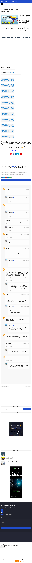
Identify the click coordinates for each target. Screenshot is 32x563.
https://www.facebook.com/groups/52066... (7, 136)
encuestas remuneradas (22, 172)
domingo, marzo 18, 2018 (25, 248)
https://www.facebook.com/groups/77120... (7, 91)
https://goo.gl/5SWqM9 (10, 72)
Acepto (17, 561)
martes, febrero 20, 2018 (25, 234)
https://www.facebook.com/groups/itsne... (7, 106)
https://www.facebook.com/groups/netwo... (7, 113)
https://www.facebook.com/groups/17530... (7, 109)
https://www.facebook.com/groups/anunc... (7, 102)
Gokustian (3, 13)
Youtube (13, 1)
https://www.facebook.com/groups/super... (7, 96)
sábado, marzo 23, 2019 (25, 357)
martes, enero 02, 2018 (25, 189)
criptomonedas (4, 418)
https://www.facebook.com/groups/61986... (7, 92)
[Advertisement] (16, 394)
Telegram (9, 1)
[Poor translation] (3, 547)
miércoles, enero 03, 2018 (25, 205)
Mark (7, 234)
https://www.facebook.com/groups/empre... (7, 124)
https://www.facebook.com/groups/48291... (7, 103)
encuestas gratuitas (5, 172)
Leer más (22, 561)
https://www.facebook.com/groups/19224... (7, 129)
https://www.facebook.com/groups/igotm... (7, 89)
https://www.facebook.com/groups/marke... (7, 107)
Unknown (8, 189)
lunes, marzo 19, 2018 (25, 260)
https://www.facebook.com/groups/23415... (7, 108)
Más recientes (5, 386)
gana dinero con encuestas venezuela (16, 174)
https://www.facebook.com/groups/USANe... (8, 104)
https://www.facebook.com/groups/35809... (7, 137)
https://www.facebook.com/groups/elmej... (7, 119)
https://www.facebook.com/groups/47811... (7, 120)
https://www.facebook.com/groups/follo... (7, 97)
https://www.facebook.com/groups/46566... (7, 81)
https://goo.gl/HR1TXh (11, 69)
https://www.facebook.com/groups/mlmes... (7, 78)
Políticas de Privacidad (5, 538)
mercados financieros (5, 416)
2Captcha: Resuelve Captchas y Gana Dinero (14, 452)
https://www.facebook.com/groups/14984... (7, 79)
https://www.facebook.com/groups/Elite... (7, 114)
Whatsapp (5, 1)
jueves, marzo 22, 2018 (25, 325)
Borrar (11, 193)
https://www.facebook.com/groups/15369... (7, 121)
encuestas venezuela (5, 174)
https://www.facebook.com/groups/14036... (7, 98)
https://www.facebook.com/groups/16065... (7, 80)
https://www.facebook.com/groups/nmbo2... (7, 112)
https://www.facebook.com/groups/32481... (7, 86)
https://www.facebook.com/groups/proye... (7, 132)
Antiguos (27, 386)
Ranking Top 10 (15, 166)
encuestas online (13, 172)
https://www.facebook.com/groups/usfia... (7, 125)
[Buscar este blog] (6, 409)
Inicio (2, 1)
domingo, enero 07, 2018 (25, 220)
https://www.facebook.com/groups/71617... (7, 126)
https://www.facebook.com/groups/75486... (7, 101)
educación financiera (5, 419)
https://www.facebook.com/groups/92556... (7, 90)
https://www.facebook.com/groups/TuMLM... (8, 115)
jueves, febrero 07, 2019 (25, 343)
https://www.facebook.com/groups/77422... (7, 84)
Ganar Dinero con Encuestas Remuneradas (13, 461)
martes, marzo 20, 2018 (25, 294)
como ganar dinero (4, 414)
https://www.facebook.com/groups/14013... (7, 130)
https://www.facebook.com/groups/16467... (7, 131)
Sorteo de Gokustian (9, 457)
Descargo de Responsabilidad (6, 539)
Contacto (16, 1)
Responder (7, 193)
